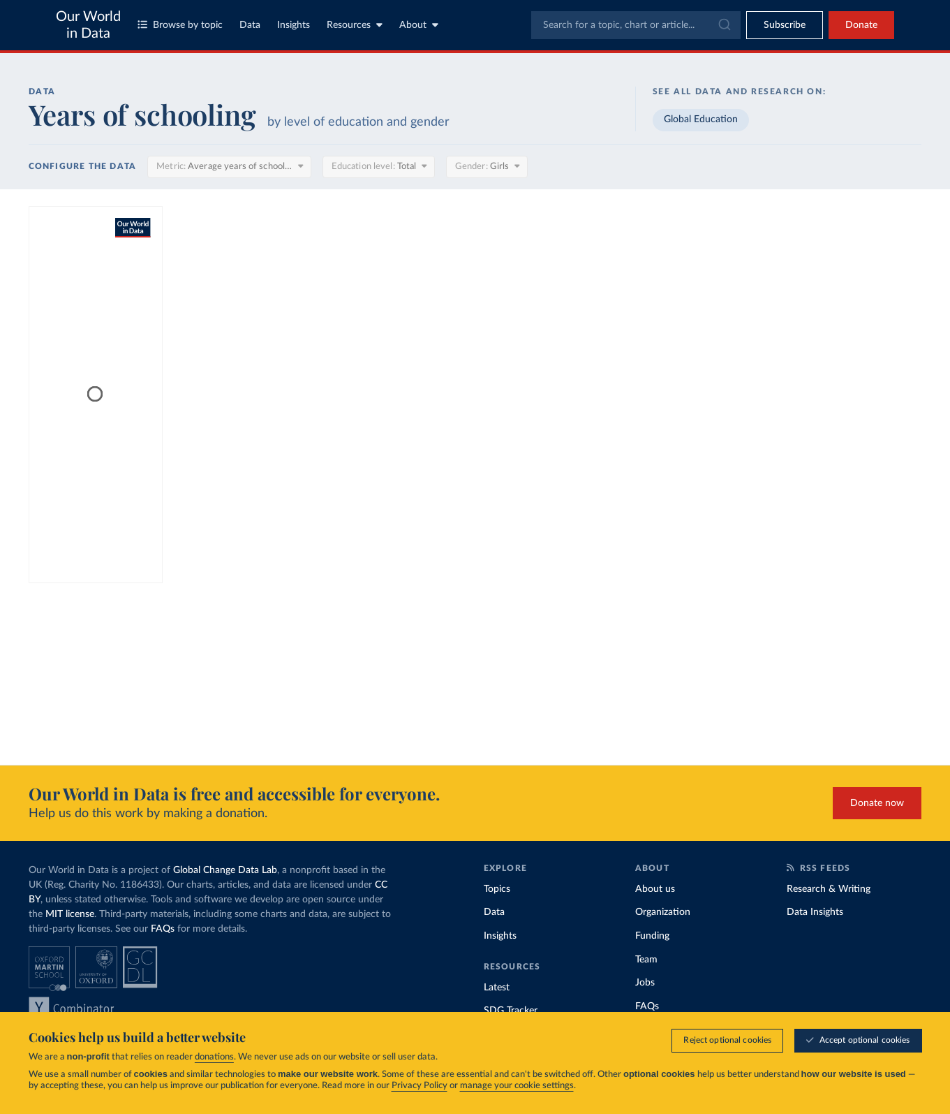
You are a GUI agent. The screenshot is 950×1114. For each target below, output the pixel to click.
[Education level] (378, 167)
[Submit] (723, 25)
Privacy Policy (419, 1085)
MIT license (69, 914)
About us (655, 889)
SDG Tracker (510, 1011)
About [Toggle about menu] (418, 25)
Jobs (645, 983)
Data (249, 25)
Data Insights (815, 912)
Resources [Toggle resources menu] (355, 25)
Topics (497, 889)
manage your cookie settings (517, 1085)
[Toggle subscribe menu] (784, 25)
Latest (497, 987)
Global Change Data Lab (225, 870)
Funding (652, 936)
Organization (662, 912)
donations (214, 1057)
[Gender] (487, 167)
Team (646, 960)
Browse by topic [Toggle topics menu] (180, 25)
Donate (861, 25)
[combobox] (636, 25)
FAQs (163, 929)
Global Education (701, 119)
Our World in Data (88, 25)
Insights (293, 25)
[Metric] (229, 167)
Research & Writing (828, 889)
